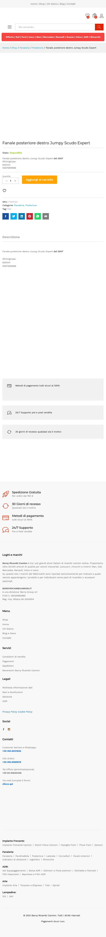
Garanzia (7, 696)
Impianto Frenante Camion (17, 845)
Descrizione (11, 237)
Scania (70, 37)
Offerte (10, 37)
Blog (62, 4)
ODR (4, 701)
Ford (23, 37)
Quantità (6, 176)
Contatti (71, 4)
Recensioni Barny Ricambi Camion (21, 670)
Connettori (64, 856)
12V (4, 896)
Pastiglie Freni (68, 845)
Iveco (31, 37)
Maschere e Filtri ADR (34, 874)
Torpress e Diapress (31, 885)
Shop (42, 4)
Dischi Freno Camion (46, 845)
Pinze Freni (85, 845)
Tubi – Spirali (52, 885)
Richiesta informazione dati (17, 687)
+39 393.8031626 (11, 751)
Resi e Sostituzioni (12, 692)
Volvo (79, 37)
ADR (86, 37)
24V (11, 896)
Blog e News (9, 633)
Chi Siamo (52, 4)
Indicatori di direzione (14, 859)
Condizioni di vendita (13, 656)
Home (34, 4)
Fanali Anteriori (81, 856)
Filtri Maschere (10, 874)
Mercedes (48, 37)
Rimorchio (48, 859)
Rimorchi (95, 37)
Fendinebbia (22, 856)
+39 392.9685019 (11, 762)
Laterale (51, 856)
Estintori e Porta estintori (57, 870)
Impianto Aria (9, 885)
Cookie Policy (25, 711)
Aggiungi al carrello (39, 179)
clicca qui (7, 784)
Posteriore (31, 205)
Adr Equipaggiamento (14, 870)
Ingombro (35, 859)
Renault (60, 37)
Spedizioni (8, 665)
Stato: (5, 152)
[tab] (12, 238)
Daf (18, 37)
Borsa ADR (34, 870)
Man (38, 37)
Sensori (98, 845)
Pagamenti (8, 661)
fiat (9, 209)
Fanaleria (19, 205)
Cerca (99, 27)
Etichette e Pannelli (85, 870)
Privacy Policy (9, 711)
